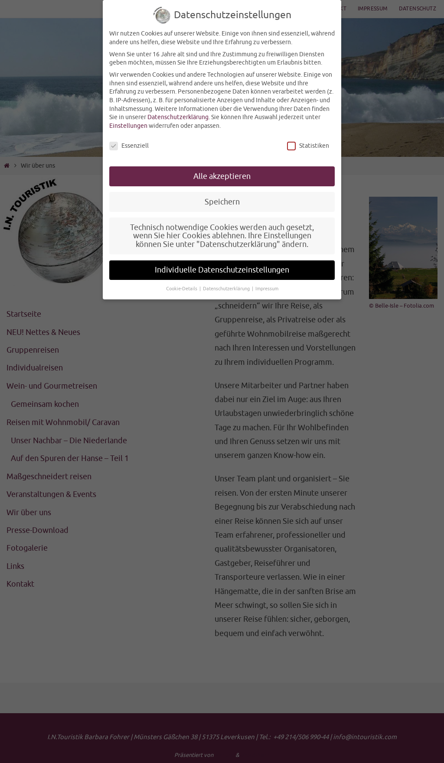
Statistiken (308, 146)
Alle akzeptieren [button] (222, 176)
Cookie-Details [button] (182, 289)
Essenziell (129, 146)
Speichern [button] (222, 202)
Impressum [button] (266, 289)
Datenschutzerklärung (178, 117)
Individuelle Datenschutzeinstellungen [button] (222, 270)
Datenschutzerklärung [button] (227, 289)
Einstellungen (128, 126)
